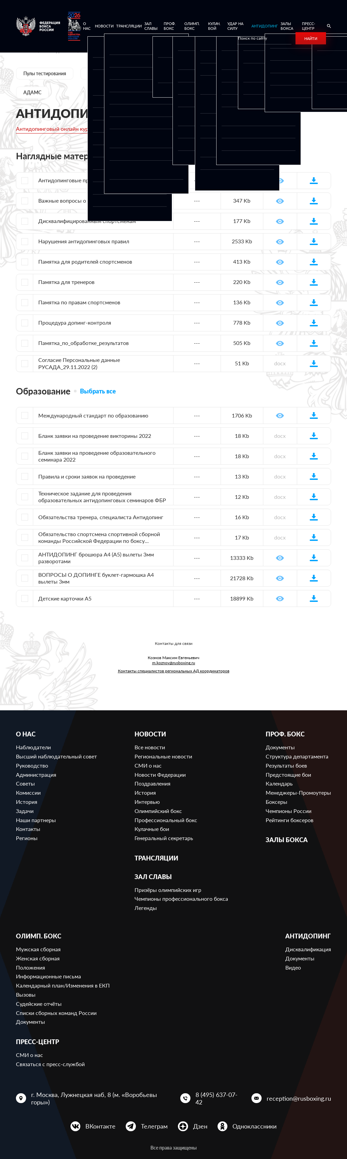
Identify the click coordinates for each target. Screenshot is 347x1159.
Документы (163, 73)
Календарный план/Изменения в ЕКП (63, 985)
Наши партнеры (36, 820)
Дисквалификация (308, 949)
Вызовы (26, 994)
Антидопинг (264, 26)
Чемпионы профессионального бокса (181, 898)
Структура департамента (297, 756)
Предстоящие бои (288, 774)
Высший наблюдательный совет (56, 756)
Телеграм (154, 1126)
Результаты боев (286, 765)
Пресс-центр (308, 25)
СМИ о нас (148, 765)
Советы (25, 783)
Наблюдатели (33, 747)
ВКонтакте (100, 1126)
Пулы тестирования (44, 73)
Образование (211, 73)
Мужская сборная (38, 949)
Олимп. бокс (192, 25)
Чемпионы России (288, 811)
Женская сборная (38, 958)
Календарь (279, 783)
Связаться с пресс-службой (50, 1064)
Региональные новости (163, 756)
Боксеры (276, 801)
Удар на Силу (235, 25)
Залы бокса (287, 25)
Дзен (200, 1126)
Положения (30, 967)
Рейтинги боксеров (289, 820)
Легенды (146, 907)
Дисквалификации (108, 73)
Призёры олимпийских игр (168, 890)
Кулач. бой (214, 25)
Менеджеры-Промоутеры (298, 792)
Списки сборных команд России (56, 1013)
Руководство (32, 765)
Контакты (28, 829)
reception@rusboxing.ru (299, 1098)
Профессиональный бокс (166, 820)
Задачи (25, 811)
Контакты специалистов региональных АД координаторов (173, 670)
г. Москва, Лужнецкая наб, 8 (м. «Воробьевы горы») (94, 1098)
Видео (293, 967)
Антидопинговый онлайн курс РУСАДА (65, 128)
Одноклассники (254, 1126)
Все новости (150, 747)
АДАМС (32, 92)
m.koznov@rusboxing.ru (173, 662)
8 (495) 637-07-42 (217, 1098)
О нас (86, 25)
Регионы (27, 838)
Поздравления (152, 783)
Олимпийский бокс (158, 811)
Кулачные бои (152, 829)
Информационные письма (48, 976)
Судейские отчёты (39, 1003)
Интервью (147, 801)
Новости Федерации (160, 774)
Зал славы (151, 25)
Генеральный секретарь (164, 838)
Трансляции (129, 26)
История (26, 801)
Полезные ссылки (267, 73)
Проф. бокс (170, 25)
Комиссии (28, 792)
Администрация (36, 774)
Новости (104, 26)
